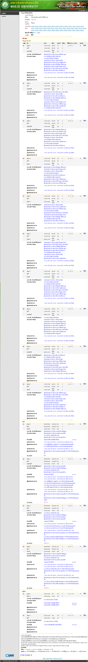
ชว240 (78, 26)
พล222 (74, 30)
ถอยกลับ (4, 16)
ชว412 (56, 28)
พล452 (78, 30)
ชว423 (80, 28)
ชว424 (84, 28)
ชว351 (41, 28)
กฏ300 (33, 26)
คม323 (37, 26)
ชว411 (52, 28)
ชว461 (37, 30)
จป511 (70, 26)
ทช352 (49, 30)
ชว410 (48, 28)
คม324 (53, 26)
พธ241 (70, 30)
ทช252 (41, 30)
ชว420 (68, 28)
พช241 (62, 30)
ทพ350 (57, 30)
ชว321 (33, 28)
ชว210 (74, 26)
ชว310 (82, 26)
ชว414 (64, 28)
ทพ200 (53, 30)
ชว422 (76, 28)
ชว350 (37, 28)
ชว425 (33, 30)
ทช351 (45, 30)
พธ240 (66, 30)
